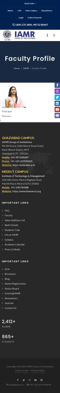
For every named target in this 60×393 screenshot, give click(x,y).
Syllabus (9, 239)
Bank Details (11, 225)
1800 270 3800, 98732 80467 (30, 24)
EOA (7, 269)
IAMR (26, 68)
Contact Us (10, 308)
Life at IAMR (11, 234)
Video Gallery (31, 10)
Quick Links (30, 3)
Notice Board (12, 288)
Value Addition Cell (15, 220)
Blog (7, 278)
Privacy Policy (38, 370)
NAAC (10, 10)
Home (17, 68)
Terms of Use (21, 370)
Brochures (10, 273)
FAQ (7, 210)
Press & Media (12, 249)
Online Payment (35, 17)
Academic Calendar (15, 244)
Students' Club (12, 230)
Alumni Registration (15, 283)
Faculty (9, 215)
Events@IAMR (12, 293)
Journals (9, 303)
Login (21, 17)
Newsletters (46, 10)
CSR (19, 10)
